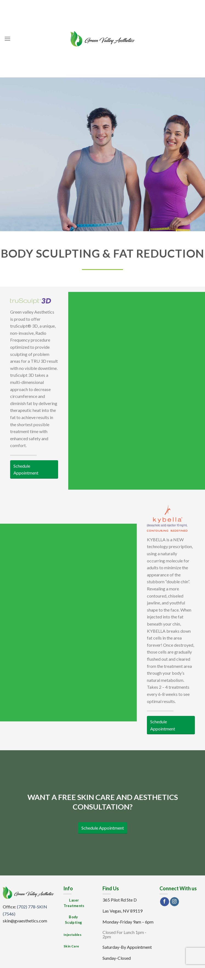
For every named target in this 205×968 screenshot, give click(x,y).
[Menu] (7, 38)
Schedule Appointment (25, 469)
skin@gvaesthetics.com (25, 920)
